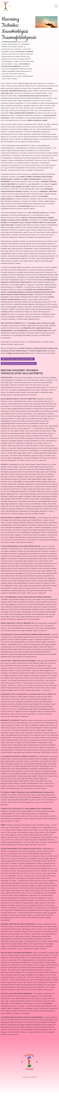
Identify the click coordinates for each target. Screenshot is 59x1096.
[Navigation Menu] (56, 6)
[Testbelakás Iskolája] (6, 6)
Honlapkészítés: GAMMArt (29, 1077)
